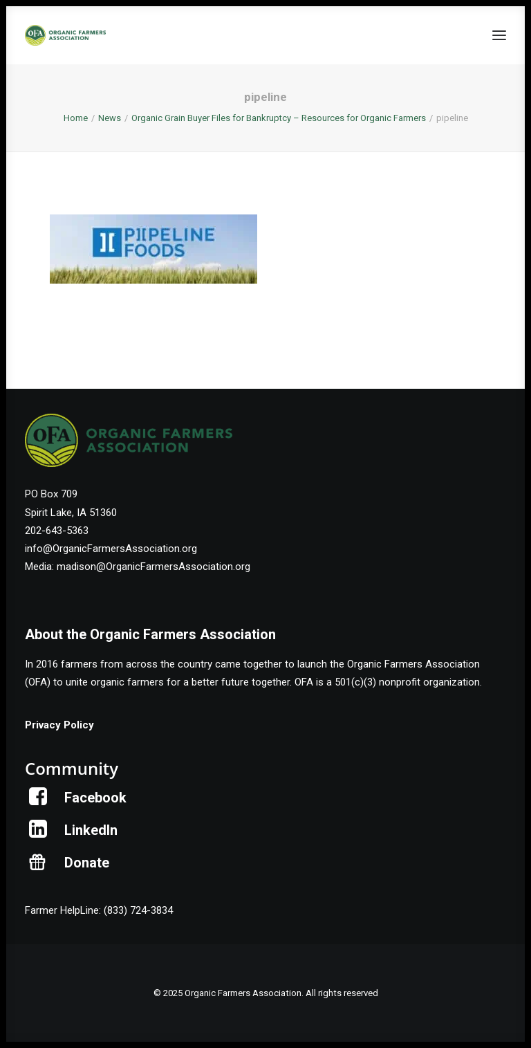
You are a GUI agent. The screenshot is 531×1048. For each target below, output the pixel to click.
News (109, 118)
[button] (499, 35)
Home (76, 118)
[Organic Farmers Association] (65, 35)
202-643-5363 (56, 530)
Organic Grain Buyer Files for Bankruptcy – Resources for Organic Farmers (278, 118)
